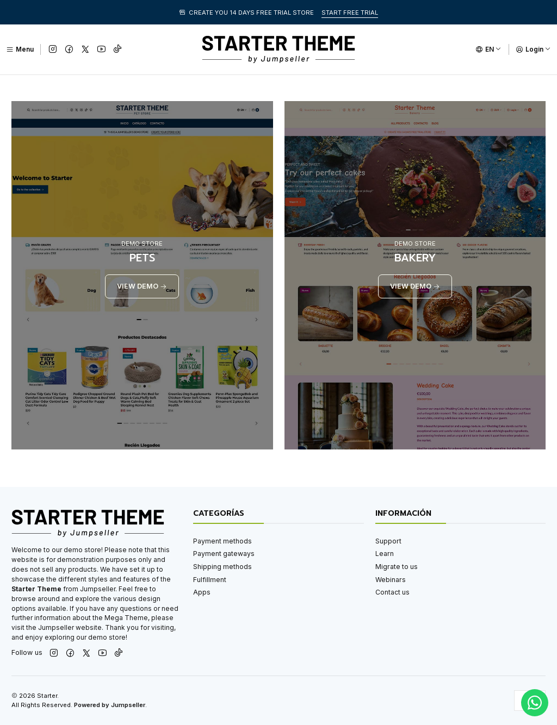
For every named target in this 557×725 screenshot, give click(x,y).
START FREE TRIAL (349, 12)
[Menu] (20, 49)
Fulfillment (209, 580)
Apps (202, 592)
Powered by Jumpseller (109, 705)
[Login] (533, 49)
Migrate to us (396, 566)
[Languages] (488, 49)
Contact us (392, 592)
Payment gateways (224, 553)
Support (388, 541)
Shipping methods (222, 566)
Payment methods (222, 541)
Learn (384, 553)
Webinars (390, 580)
